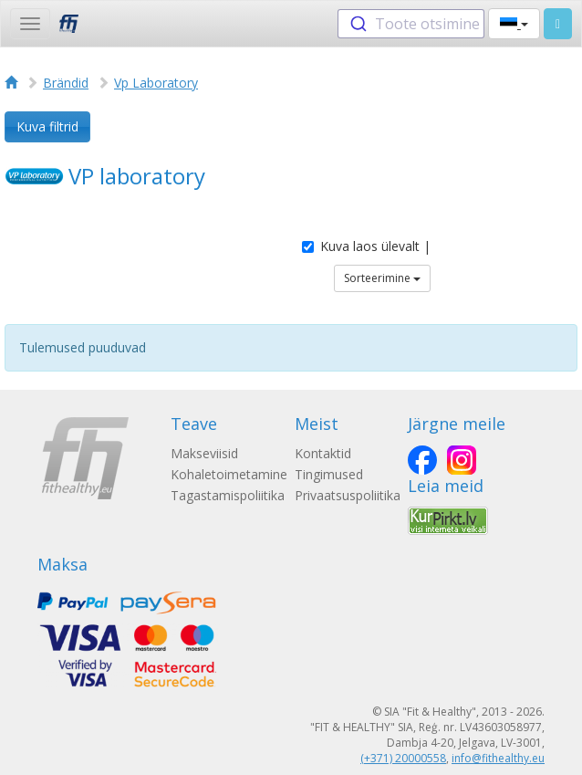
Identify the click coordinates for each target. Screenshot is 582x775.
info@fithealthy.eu (498, 758)
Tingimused (329, 474)
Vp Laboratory (156, 82)
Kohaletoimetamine (229, 474)
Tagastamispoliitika (228, 495)
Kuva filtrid (47, 126)
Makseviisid (204, 453)
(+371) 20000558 (403, 758)
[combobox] (411, 23)
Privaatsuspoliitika (347, 495)
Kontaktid (323, 453)
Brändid (65, 82)
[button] (514, 23)
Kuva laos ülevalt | (366, 246)
